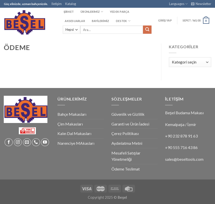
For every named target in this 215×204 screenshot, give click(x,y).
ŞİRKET (68, 11)
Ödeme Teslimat (125, 168)
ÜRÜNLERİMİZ (92, 11)
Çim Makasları (70, 124)
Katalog (70, 4)
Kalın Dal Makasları (74, 133)
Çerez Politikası (125, 133)
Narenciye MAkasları (75, 143)
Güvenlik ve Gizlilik (128, 114)
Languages (178, 4)
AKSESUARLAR (75, 20)
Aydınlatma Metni (126, 143)
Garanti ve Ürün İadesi (130, 124)
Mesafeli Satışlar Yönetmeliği (125, 156)
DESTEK (123, 20)
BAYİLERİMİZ (100, 20)
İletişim (56, 4)
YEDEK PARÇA (119, 11)
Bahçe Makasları (71, 114)
